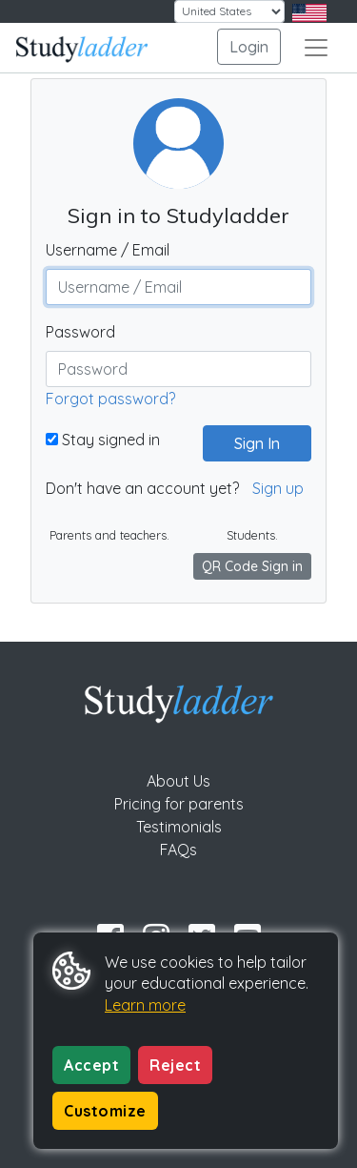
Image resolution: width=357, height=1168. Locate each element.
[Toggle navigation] (316, 48)
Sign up (278, 488)
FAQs (178, 849)
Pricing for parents (179, 803)
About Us (178, 780)
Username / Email (107, 249)
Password (80, 331)
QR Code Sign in (252, 566)
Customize (105, 1110)
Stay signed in (103, 439)
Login (248, 46)
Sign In (249, 443)
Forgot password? (110, 398)
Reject (175, 1065)
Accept (91, 1065)
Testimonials (179, 826)
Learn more (145, 1004)
